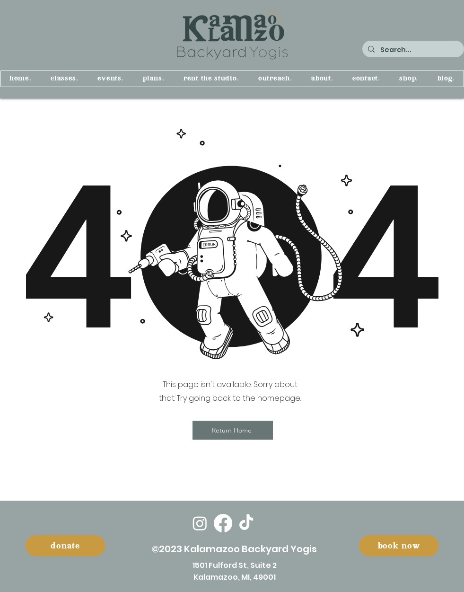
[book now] (399, 546)
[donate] (65, 546)
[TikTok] (246, 523)
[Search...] (412, 50)
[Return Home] (233, 430)
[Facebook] (223, 523)
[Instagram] (200, 523)
